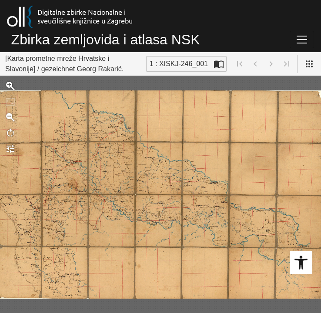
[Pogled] (309, 64)
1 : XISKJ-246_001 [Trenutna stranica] (179, 63)
